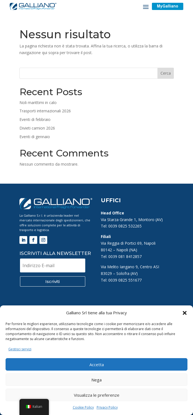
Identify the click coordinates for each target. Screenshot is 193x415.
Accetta (96, 364)
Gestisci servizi (19, 349)
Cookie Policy (83, 407)
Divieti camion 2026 (37, 128)
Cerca (166, 73)
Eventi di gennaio (34, 136)
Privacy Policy (107, 407)
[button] (184, 313)
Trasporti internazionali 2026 (45, 110)
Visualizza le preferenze (96, 395)
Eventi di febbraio (35, 119)
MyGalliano (167, 6)
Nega (96, 380)
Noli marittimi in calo (38, 102)
